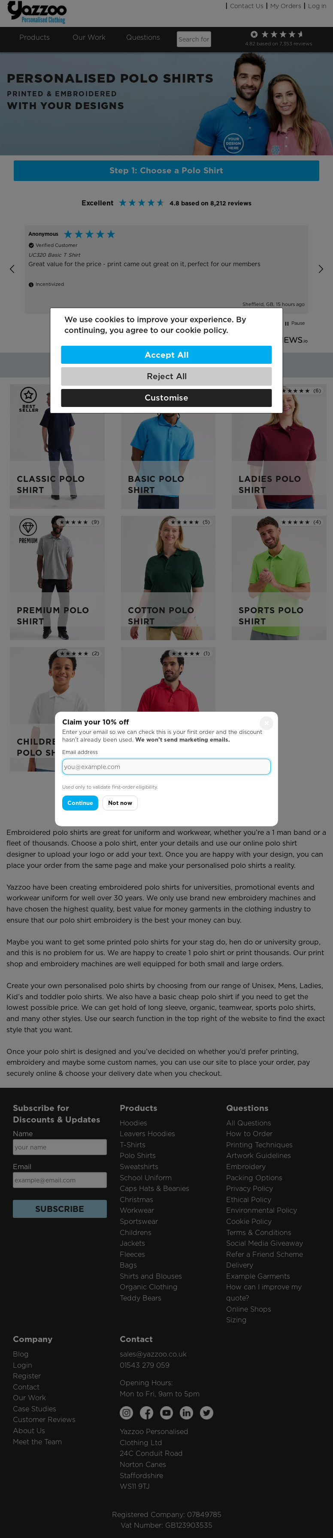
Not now (120, 803)
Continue (80, 803)
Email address (80, 752)
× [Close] (266, 723)
